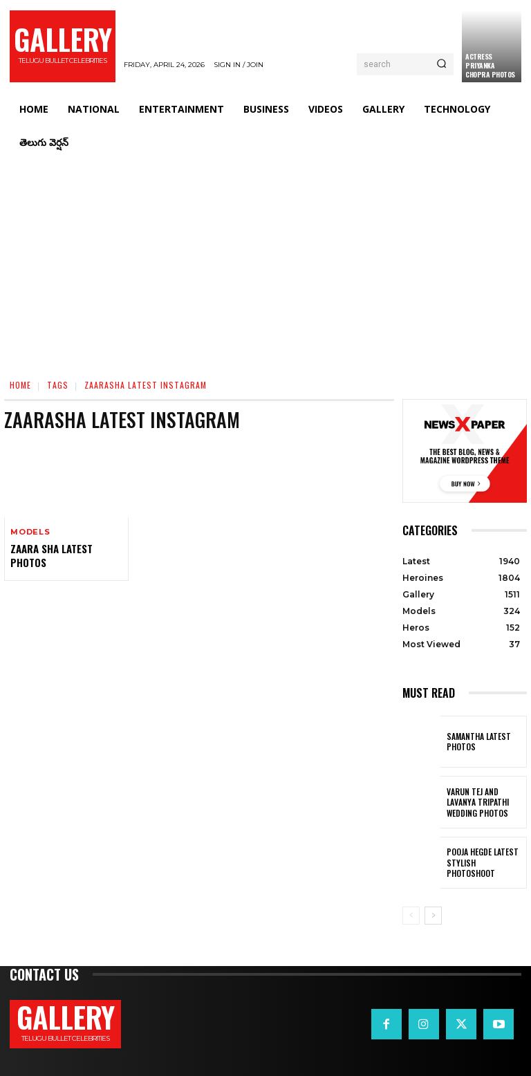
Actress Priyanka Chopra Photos (490, 65)
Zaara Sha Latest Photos (50, 554)
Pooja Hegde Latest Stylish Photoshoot (483, 862)
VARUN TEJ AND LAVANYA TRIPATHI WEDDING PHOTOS (485, 801)
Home (20, 385)
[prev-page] (411, 916)
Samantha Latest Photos (477, 741)
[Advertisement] (265, 263)
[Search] (441, 64)
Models (30, 532)
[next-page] (433, 916)
